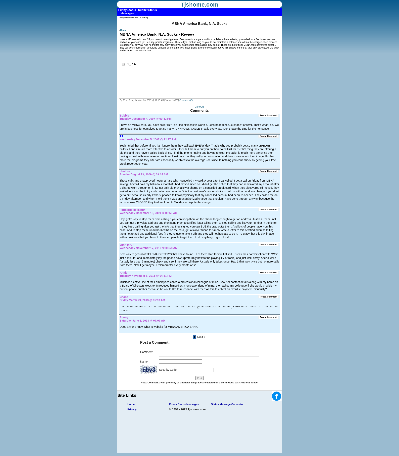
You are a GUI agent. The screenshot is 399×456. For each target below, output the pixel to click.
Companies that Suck (128, 18)
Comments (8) (186, 100)
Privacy (132, 411)
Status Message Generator (227, 405)
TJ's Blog (144, 18)
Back (123, 30)
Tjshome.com (199, 4)
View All (199, 107)
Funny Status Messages (184, 405)
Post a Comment (268, 115)
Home (131, 405)
